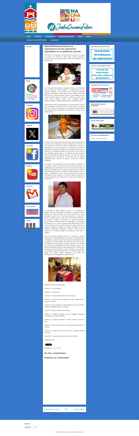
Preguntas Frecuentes (66, 36)
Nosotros (38, 36)
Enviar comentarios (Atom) (68, 414)
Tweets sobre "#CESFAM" (99, 138)
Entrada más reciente (51, 409)
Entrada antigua (78, 409)
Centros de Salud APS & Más (36, 40)
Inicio (66, 409)
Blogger (81, 432)
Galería (88, 36)
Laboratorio (55, 40)
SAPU (80, 36)
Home (29, 36)
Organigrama (50, 36)
